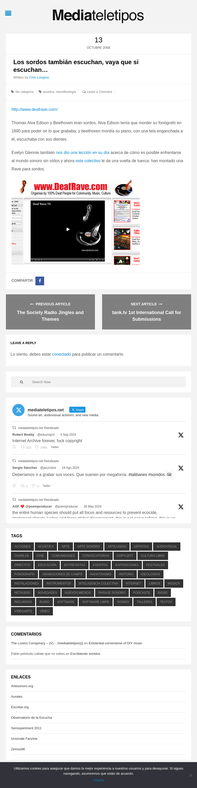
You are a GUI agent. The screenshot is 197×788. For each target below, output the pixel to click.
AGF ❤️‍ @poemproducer (32, 506)
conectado (61, 354)
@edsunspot (46, 434)
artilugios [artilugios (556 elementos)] (117, 546)
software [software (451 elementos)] (66, 602)
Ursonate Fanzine (24, 739)
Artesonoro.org (22, 686)
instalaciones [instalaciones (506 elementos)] (26, 583)
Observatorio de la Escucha (31, 717)
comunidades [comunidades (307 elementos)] (63, 556)
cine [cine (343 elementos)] (40, 556)
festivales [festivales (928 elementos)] (155, 565)
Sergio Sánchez (24, 468)
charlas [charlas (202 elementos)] (21, 556)
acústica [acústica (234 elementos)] (46, 546)
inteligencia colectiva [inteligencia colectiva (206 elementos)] (98, 583)
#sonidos (156, 474)
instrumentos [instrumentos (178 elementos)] (58, 583)
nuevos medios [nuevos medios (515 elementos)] (78, 593)
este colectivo (88, 161)
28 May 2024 (92, 506)
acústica (48, 92)
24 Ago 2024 (70, 468)
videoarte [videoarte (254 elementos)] (23, 611)
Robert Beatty (23, 434)
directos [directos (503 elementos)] (22, 565)
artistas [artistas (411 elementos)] (141, 546)
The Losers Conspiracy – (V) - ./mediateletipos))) (47, 643)
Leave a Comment (99, 92)
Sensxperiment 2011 (26, 728)
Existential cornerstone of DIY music (115, 643)
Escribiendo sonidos (85, 654)
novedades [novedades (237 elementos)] (47, 593)
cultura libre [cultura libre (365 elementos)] (153, 556)
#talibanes (138, 474)
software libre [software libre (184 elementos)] (95, 602)
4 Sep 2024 (68, 434)
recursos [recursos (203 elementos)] (23, 602)
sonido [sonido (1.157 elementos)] (123, 602)
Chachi (98, 780)
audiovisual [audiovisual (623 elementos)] (166, 546)
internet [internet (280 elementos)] (133, 583)
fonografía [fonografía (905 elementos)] (24, 574)
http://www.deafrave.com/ (35, 109)
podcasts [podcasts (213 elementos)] (141, 593)
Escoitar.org (20, 707)
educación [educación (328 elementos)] (47, 565)
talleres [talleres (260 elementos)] (144, 602)
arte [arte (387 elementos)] (65, 546)
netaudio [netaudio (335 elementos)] (22, 593)
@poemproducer (66, 506)
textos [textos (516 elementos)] (166, 602)
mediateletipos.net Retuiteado (38, 428)
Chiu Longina (39, 77)
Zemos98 (18, 749)
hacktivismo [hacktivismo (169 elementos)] (100, 574)
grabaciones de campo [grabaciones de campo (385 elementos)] (62, 574)
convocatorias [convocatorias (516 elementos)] (95, 556)
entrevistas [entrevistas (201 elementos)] (74, 565)
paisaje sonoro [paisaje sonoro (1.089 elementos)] (111, 593)
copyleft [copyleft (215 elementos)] (125, 556)
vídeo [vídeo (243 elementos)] (44, 611)
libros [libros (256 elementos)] (154, 583)
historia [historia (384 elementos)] (126, 574)
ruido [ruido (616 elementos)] (45, 602)
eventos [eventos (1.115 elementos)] (100, 565)
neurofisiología (66, 92)
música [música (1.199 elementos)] (174, 583)
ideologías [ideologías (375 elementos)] (150, 574)
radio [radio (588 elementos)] (163, 593)
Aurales (16, 696)
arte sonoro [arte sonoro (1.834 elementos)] (88, 546)
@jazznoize (48, 468)
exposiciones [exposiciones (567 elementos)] (127, 565)
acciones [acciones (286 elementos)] (22, 546)
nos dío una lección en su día (82, 152)
